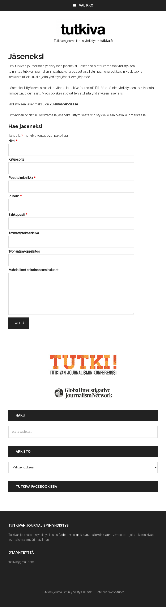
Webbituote (116, 592)
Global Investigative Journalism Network (85, 534)
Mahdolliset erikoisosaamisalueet (33, 270)
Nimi (12, 141)
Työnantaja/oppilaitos (24, 251)
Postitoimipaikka (21, 178)
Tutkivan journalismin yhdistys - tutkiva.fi (83, 28)
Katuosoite (16, 159)
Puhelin (15, 196)
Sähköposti (17, 215)
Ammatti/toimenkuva (23, 233)
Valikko (86, 5)
